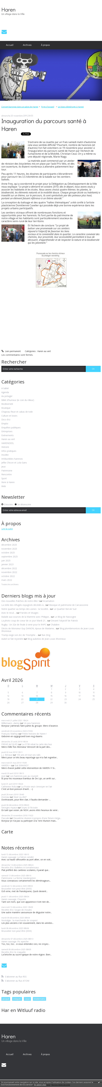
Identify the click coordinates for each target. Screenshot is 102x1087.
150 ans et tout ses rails (28, 754)
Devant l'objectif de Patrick (64, 620)
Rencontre (6, 474)
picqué (6, 998)
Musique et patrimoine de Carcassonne (68, 604)
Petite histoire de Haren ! (34, 733)
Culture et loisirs (9, 416)
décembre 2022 (9, 568)
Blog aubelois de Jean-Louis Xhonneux (46, 638)
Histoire (5, 447)
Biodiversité (7, 404)
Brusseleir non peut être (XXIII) (16, 930)
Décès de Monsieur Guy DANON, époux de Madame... (28, 628)
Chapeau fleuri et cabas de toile (17, 412)
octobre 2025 (8, 552)
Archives (27, 44)
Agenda (5, 392)
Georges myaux (9, 807)
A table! (5, 388)
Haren (8, 9)
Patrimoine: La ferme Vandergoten (18, 878)
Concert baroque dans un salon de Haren (19, 106)
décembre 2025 (9, 545)
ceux (27, 998)
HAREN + (6, 765)
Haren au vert (44, 351)
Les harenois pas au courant (24, 776)
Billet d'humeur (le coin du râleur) (17, 400)
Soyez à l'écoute (29, 807)
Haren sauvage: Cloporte (13, 899)
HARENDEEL (7, 443)
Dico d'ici (5, 419)
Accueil (9, 44)
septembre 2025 (9, 556)
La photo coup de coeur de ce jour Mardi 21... (24, 620)
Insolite (5, 455)
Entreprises (6, 431)
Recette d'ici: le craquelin (13, 952)
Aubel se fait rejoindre (12, 638)
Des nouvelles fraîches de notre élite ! (20, 601)
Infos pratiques (8, 451)
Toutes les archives (9, 584)
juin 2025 (5, 560)
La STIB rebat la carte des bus (37, 744)
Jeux (3, 466)
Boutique (5, 408)
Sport (4, 478)
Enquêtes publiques (11, 427)
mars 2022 (6, 580)
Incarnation (48, 601)
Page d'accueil (47, 106)
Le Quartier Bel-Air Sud (65, 608)
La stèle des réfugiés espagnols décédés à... (23, 604)
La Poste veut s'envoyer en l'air (36, 786)
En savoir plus (40, 1084)
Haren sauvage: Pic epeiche (15, 941)
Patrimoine (6, 470)
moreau (5, 797)
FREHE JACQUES (9, 744)
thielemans (39, 998)
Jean (3, 776)
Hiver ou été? (20, 797)
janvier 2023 (7, 564)
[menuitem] (9, 45)
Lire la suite (7, 528)
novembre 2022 (9, 572)
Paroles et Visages (29, 612)
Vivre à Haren (8, 482)
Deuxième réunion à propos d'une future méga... (37, 818)
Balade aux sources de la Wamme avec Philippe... (25, 616)
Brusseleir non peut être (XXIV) (16, 888)
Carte (7, 831)
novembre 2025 (9, 549)
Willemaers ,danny (10, 723)
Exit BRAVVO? (21, 765)
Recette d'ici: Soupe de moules (16, 909)
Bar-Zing (46, 635)
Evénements (7, 435)
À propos (45, 44)
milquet (17, 998)
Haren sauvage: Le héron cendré (17, 857)
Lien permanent (11, 351)
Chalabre (55, 624)
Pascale (5, 818)
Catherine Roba (9, 786)
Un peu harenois (32, 723)
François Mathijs (9, 733)
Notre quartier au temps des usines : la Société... (25, 608)
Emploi (4, 423)
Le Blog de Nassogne (65, 616)
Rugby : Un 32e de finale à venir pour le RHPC (23, 624)
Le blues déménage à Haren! (71, 106)
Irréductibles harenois (12, 459)
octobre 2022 (8, 576)
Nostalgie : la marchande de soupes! (19, 920)
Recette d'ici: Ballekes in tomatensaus (20, 867)
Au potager (6, 396)
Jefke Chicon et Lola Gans (14, 462)
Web (3, 486)
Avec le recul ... (8, 612)
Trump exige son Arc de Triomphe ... (19, 635)
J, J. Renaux (6, 754)
